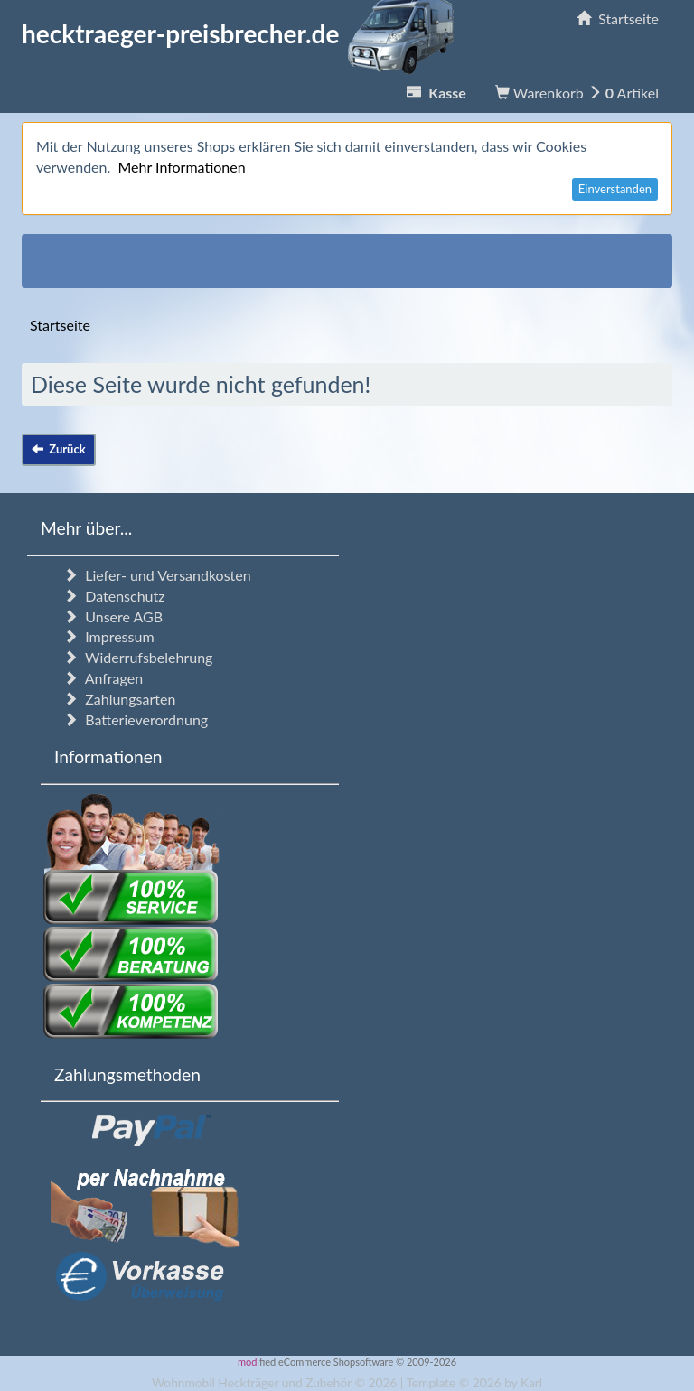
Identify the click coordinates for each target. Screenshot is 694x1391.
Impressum (109, 636)
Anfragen (103, 677)
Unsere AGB (113, 616)
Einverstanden (615, 189)
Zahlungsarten (119, 698)
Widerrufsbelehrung (137, 657)
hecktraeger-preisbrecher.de (243, 33)
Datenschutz (113, 595)
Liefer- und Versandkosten (157, 574)
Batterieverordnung (135, 719)
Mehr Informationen (181, 166)
